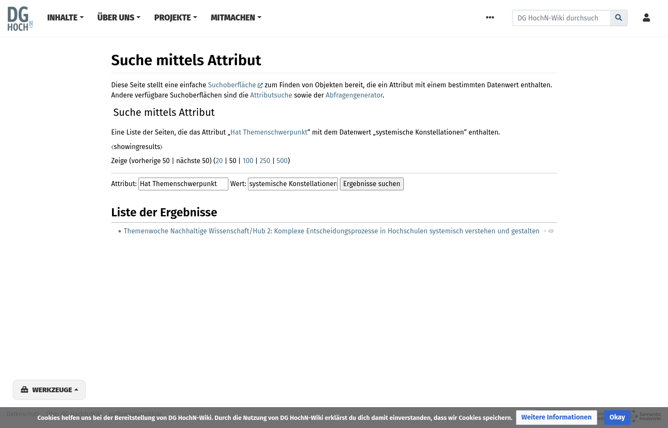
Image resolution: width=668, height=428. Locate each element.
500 (282, 161)
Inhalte (62, 18)
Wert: (238, 184)
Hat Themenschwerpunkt (269, 132)
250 (265, 161)
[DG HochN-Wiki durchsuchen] (561, 18)
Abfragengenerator (354, 95)
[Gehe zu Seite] (619, 18)
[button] (556, 417)
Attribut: (124, 184)
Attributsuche (271, 95)
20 (219, 161)
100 (248, 161)
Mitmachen (233, 18)
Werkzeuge (52, 389)
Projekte (172, 18)
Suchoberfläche (232, 85)
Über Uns (116, 18)
